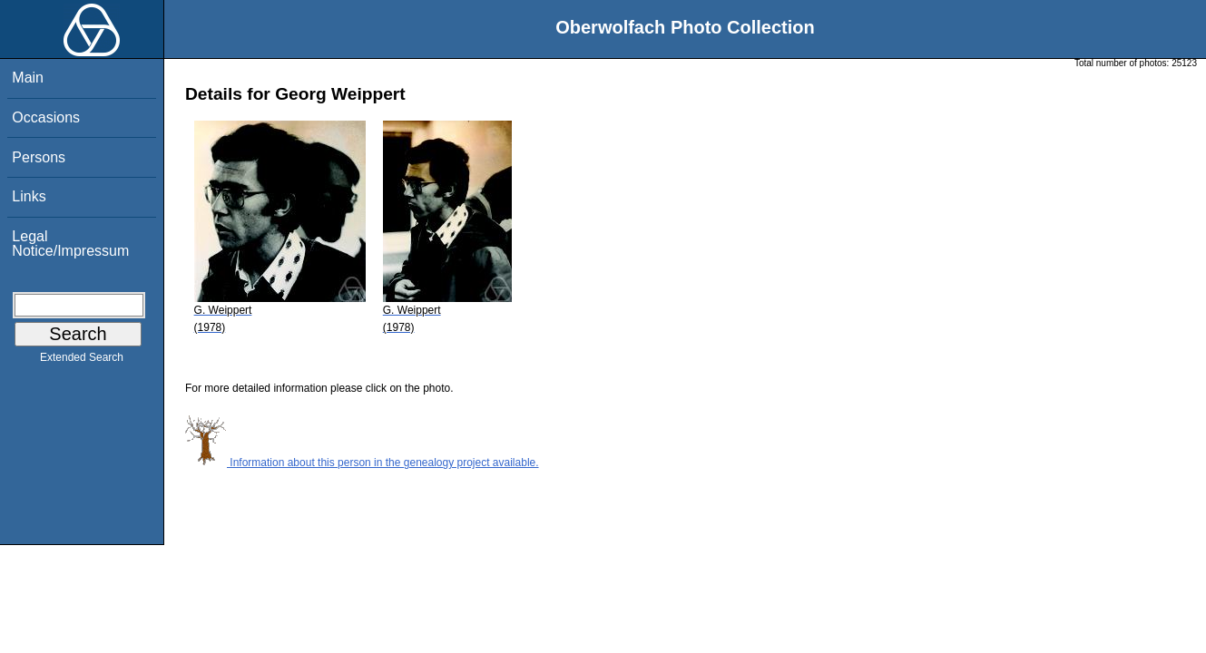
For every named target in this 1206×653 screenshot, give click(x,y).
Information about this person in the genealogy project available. (362, 462)
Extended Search (81, 361)
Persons (38, 157)
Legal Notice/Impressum (70, 243)
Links (28, 196)
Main (28, 77)
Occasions (46, 117)
